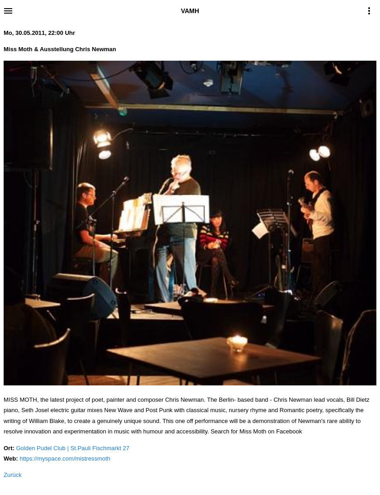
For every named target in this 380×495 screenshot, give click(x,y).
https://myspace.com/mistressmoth (64, 458)
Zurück (13, 474)
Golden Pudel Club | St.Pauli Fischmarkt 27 (72, 448)
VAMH (190, 10)
